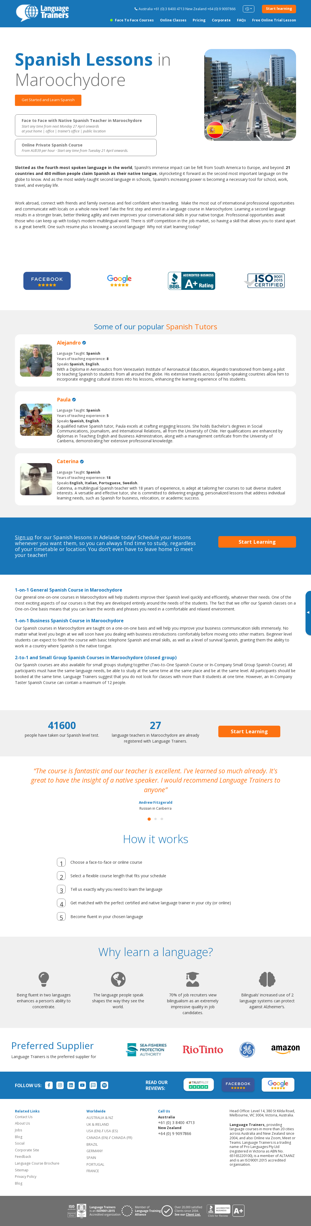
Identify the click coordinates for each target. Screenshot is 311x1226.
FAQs (241, 20)
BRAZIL (92, 1144)
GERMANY (94, 1151)
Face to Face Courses (134, 20)
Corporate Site (27, 1150)
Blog (18, 1136)
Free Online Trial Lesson (274, 20)
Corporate (221, 20)
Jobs (18, 1130)
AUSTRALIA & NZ (99, 1117)
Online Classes (173, 20)
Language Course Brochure (37, 1163)
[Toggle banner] (307, 613)
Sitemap (21, 1170)
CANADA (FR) (122, 1137)
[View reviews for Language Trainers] (225, 1211)
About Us (22, 1123)
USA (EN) (93, 1131)
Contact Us (23, 1116)
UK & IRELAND (97, 1124)
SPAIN (91, 1157)
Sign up (24, 537)
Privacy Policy (25, 1176)
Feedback (23, 1156)
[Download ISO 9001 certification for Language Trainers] (93, 1211)
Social (20, 1143)
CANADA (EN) (97, 1137)
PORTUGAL (95, 1164)
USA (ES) (111, 1131)
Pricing (199, 20)
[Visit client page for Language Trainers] (183, 1210)
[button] (149, 819)
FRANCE (92, 1171)
